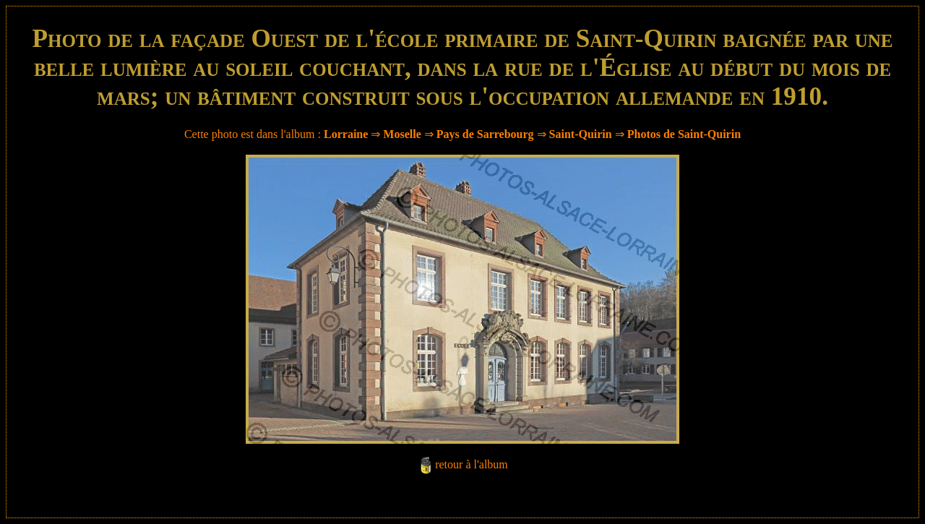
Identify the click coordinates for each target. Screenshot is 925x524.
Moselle (402, 134)
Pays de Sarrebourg (485, 134)
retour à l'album (471, 464)
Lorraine (346, 134)
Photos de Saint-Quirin (684, 134)
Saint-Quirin (580, 134)
